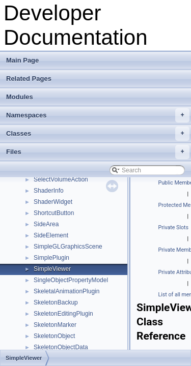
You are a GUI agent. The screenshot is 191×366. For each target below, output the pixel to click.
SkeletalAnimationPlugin (66, 291)
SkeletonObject (54, 336)
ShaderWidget (53, 201)
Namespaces (97, 115)
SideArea (46, 224)
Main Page (22, 60)
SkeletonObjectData (61, 347)
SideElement (51, 235)
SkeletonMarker (55, 324)
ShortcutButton (54, 213)
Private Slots (173, 227)
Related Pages (28, 78)
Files (97, 152)
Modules (19, 97)
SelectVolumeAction (61, 179)
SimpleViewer (52, 268)
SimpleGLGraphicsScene (68, 246)
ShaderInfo (49, 190)
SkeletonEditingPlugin (63, 313)
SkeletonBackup (56, 302)
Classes (97, 134)
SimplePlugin (51, 257)
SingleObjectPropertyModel (71, 280)
